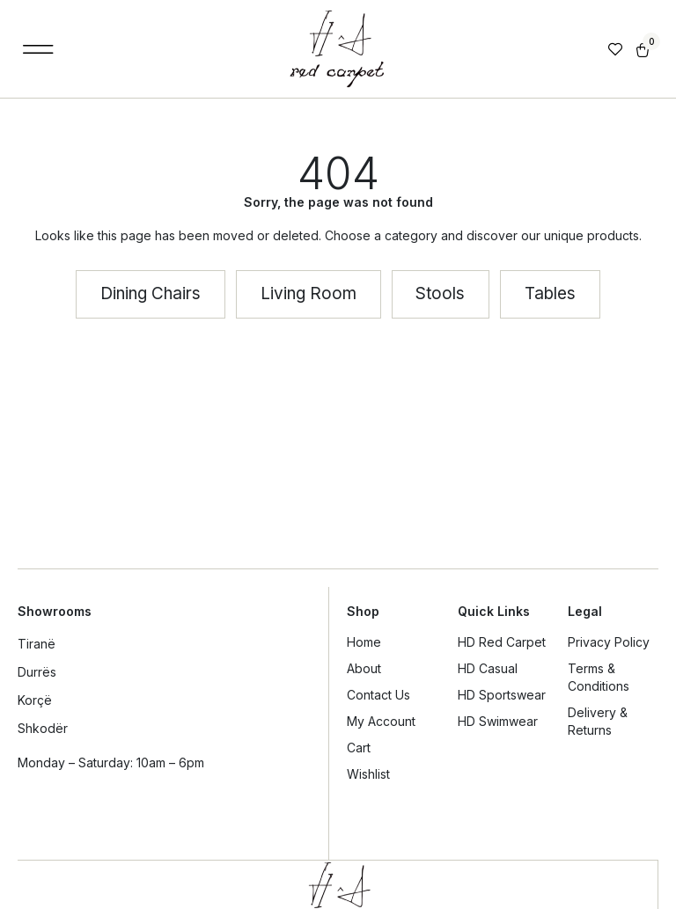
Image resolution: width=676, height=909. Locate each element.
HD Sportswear (502, 694)
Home (364, 641)
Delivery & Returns (598, 721)
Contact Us (378, 694)
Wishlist (368, 773)
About (364, 668)
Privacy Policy (609, 641)
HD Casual (488, 668)
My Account (381, 721)
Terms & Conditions (598, 677)
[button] (38, 48)
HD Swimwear (498, 721)
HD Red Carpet (502, 641)
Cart (359, 747)
